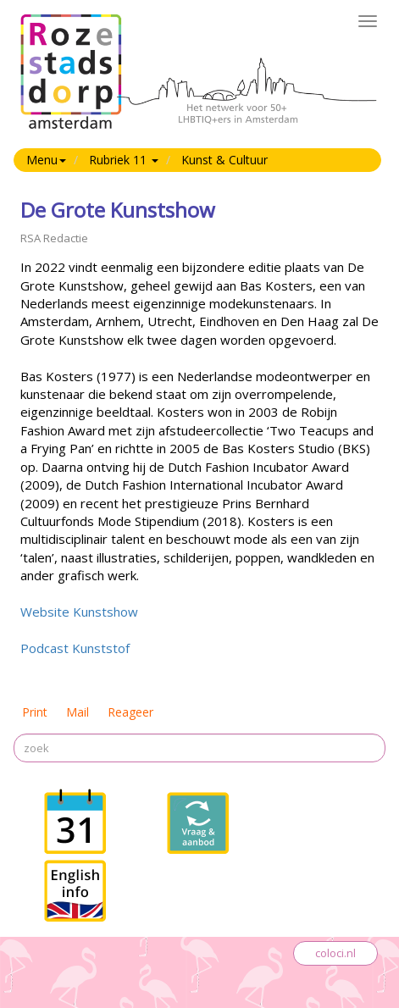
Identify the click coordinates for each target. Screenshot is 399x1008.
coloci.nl (335, 953)
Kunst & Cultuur (224, 160)
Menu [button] (46, 160)
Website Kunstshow (79, 611)
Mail (77, 712)
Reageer (130, 712)
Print (34, 712)
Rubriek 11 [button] (123, 160)
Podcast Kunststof (75, 648)
